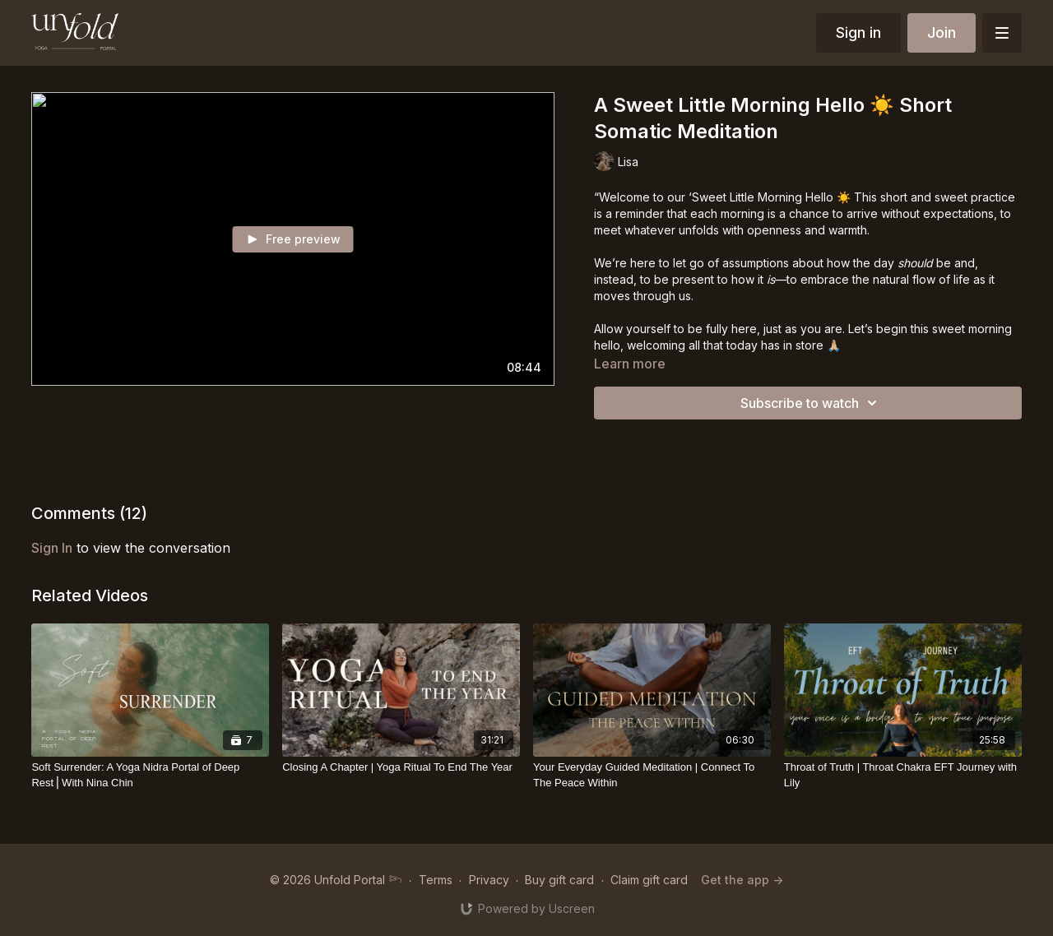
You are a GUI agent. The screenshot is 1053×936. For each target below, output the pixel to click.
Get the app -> (742, 880)
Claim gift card (649, 880)
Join (941, 32)
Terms (435, 880)
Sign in (858, 32)
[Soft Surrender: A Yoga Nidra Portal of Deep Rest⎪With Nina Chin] (150, 775)
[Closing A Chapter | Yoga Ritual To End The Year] (401, 767)
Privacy (489, 880)
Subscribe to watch (811, 403)
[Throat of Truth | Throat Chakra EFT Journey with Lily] (903, 775)
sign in (51, 548)
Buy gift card (559, 880)
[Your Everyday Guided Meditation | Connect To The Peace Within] (652, 775)
